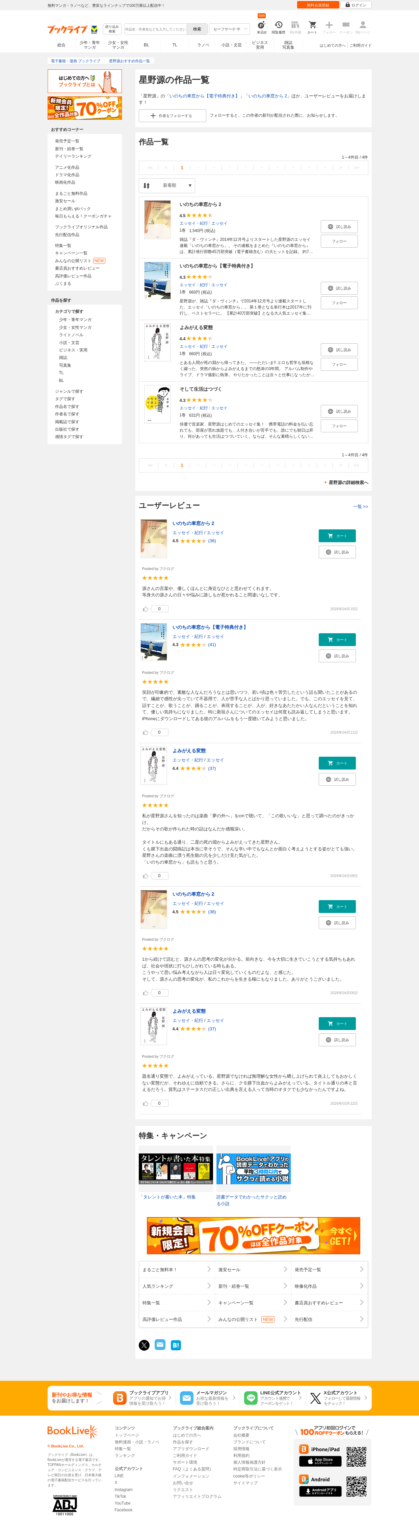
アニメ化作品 (67, 167)
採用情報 (241, 1448)
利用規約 (241, 1455)
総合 (61, 45)
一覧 (360, 506)
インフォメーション (191, 1476)
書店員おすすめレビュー (77, 268)
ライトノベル (71, 335)
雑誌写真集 (288, 45)
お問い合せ (183, 1483)
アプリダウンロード (191, 1448)
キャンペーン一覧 (71, 253)
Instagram (124, 1489)
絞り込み (112, 29)
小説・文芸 (231, 45)
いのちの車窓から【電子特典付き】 (204, 95)
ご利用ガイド (360, 45)
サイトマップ (245, 1483)
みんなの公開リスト (80, 261)
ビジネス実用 (260, 45)
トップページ (127, 1435)
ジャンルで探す (69, 391)
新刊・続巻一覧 (69, 148)
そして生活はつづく (201, 389)
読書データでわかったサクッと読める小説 (251, 1200)
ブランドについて (249, 1442)
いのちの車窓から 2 (267, 95)
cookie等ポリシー (249, 1476)
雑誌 (63, 357)
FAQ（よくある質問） (193, 1469)
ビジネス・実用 (73, 350)
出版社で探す (67, 429)
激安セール (65, 201)
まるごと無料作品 (71, 193)
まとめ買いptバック (73, 208)
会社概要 (241, 1435)
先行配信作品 (67, 234)
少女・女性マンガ (118, 45)
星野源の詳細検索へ (348, 482)
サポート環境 (185, 1462)
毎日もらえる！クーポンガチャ (83, 216)
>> (356, 167)
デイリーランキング (73, 156)
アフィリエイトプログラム (197, 1496)
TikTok (120, 1496)
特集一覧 (63, 245)
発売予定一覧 (67, 141)
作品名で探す (67, 406)
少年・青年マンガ (90, 45)
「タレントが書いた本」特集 (167, 1196)
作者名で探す (67, 414)
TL (175, 45)
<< (150, 167)
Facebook (124, 1510)
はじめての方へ (333, 45)
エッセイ (219, 223)
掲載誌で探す (67, 421)
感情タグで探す (69, 436)
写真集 (65, 365)
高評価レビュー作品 (73, 276)
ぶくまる (63, 283)
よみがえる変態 (196, 327)
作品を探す (183, 1442)
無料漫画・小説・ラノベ (137, 1442)
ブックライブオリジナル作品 (81, 227)
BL (146, 44)
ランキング (125, 1455)
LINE (119, 1475)
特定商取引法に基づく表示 (257, 1469)
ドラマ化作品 (67, 175)
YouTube (123, 1503)
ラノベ (203, 45)
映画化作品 (65, 182)
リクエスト (183, 1489)
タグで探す (65, 398)
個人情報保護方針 (249, 1462)
